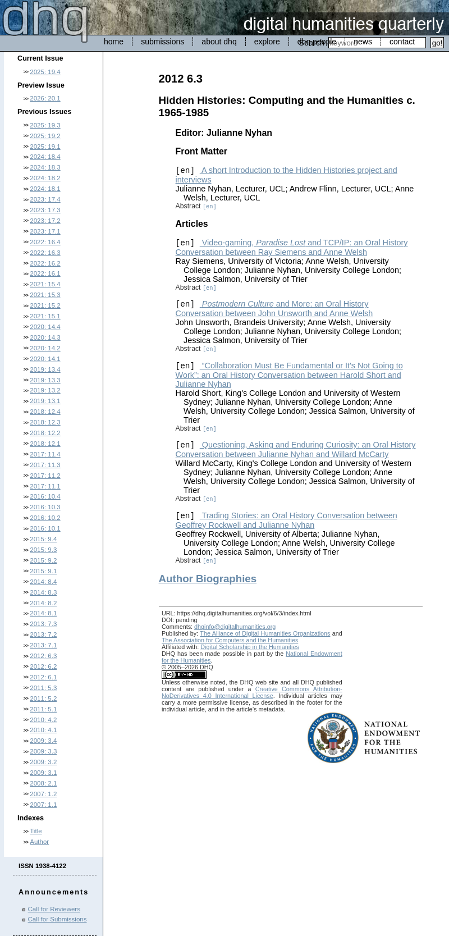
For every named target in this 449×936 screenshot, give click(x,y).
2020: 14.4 (45, 326)
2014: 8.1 (43, 613)
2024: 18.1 (45, 188)
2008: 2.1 (43, 783)
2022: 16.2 (45, 263)
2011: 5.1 (43, 709)
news (363, 41)
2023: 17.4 (45, 199)
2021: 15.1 (45, 316)
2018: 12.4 (45, 411)
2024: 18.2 (45, 178)
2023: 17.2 (45, 220)
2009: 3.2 (43, 762)
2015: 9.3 (43, 549)
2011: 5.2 (43, 698)
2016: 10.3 (45, 507)
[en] (210, 206)
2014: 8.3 (43, 592)
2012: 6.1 (43, 677)
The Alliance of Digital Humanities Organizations (265, 633)
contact (402, 41)
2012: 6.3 (43, 655)
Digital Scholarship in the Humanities (249, 646)
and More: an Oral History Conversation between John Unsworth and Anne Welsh (274, 308)
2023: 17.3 (45, 210)
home (113, 41)
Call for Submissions (57, 919)
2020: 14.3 (45, 337)
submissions (162, 41)
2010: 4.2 (43, 719)
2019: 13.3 (45, 380)
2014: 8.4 (43, 581)
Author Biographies (208, 579)
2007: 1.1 (43, 804)
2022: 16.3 (45, 252)
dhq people (316, 41)
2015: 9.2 (43, 560)
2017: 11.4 (45, 454)
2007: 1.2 (43, 794)
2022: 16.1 (45, 273)
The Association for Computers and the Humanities (230, 640)
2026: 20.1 (45, 98)
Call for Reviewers (54, 909)
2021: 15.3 (45, 294)
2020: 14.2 (45, 348)
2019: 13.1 (45, 401)
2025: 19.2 (45, 136)
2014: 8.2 (43, 603)
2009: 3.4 (43, 740)
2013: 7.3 (43, 623)
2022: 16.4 (45, 242)
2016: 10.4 (45, 496)
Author (39, 841)
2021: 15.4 (45, 284)
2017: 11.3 (45, 465)
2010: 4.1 (43, 730)
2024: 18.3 (45, 167)
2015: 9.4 (43, 539)
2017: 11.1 (45, 486)
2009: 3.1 (43, 772)
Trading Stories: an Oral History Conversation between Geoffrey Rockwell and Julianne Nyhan (286, 520)
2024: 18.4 (45, 156)
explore (267, 41)
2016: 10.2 (45, 517)
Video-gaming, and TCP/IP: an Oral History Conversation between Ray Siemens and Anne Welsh (292, 247)
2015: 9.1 (43, 571)
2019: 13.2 (45, 390)
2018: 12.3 (45, 422)
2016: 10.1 (45, 528)
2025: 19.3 (45, 125)
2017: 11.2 (45, 475)
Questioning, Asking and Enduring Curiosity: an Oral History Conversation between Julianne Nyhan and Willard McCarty (296, 449)
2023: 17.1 (45, 231)
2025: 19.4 (45, 72)
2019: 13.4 (45, 369)
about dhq (218, 41)
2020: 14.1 (45, 358)
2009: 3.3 (43, 751)
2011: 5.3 (43, 687)
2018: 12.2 (45, 433)
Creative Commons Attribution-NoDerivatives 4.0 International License (252, 692)
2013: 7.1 (43, 645)
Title (36, 831)
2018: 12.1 (45, 443)
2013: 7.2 (43, 634)
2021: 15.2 (45, 305)
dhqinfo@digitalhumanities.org (235, 626)
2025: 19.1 (45, 146)
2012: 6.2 (43, 666)
